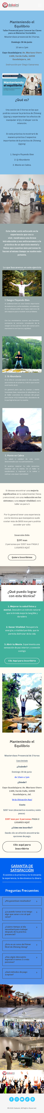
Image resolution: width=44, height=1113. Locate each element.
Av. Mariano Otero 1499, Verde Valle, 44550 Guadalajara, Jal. (25, 56)
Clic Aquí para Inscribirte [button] (22, 661)
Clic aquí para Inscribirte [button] (22, 846)
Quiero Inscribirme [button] (22, 557)
